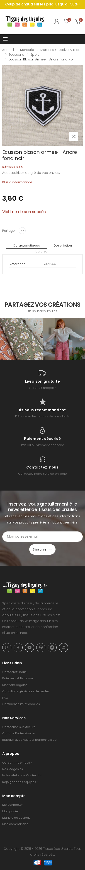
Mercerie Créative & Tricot (61, 49)
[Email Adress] (42, 536)
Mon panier (10, 811)
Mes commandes (15, 824)
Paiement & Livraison (17, 678)
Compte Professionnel (18, 733)
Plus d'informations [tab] (17, 182)
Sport (34, 54)
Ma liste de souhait (16, 817)
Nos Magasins (12, 769)
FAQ (5, 698)
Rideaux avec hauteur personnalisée (29, 740)
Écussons (16, 54)
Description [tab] (63, 245)
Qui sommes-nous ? (17, 762)
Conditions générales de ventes (26, 691)
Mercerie (27, 49)
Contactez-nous (14, 672)
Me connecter (12, 805)
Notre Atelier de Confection (22, 775)
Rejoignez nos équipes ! (20, 782)
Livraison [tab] (43, 251)
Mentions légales (14, 685)
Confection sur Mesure (19, 727)
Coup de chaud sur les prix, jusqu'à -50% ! (42, 4)
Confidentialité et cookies (21, 704)
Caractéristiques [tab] (26, 245)
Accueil (8, 49)
